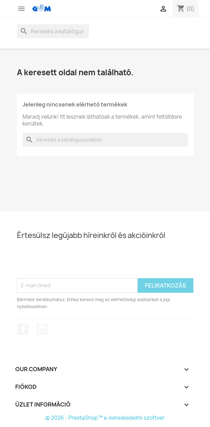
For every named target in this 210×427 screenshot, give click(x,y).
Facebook (23, 329)
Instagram (41, 329)
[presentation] (69, 261)
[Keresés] (53, 31)
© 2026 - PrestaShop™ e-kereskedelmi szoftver (105, 417)
